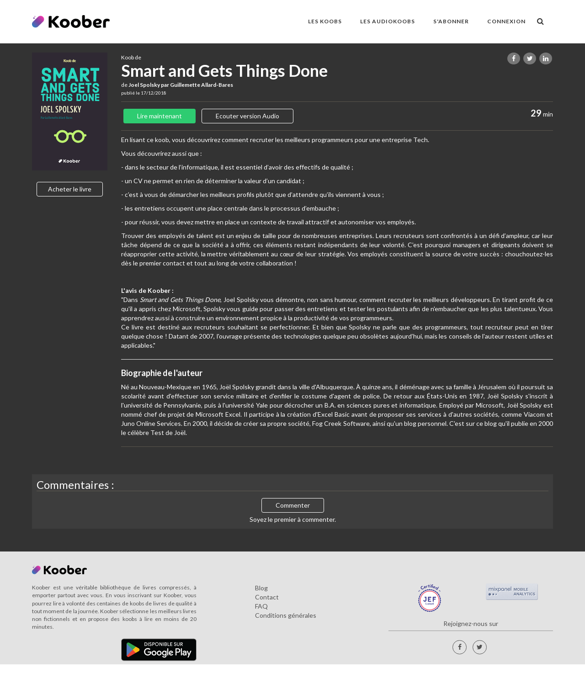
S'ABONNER (451, 21)
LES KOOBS (325, 21)
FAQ (261, 606)
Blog (261, 588)
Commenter (293, 505)
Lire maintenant (159, 116)
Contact (267, 597)
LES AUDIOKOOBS (387, 21)
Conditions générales (285, 615)
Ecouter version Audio (247, 116)
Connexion (506, 21)
